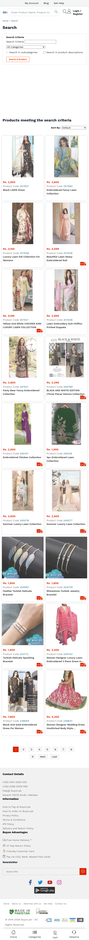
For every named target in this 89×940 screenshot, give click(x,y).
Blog (46, 3)
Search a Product (18, 59)
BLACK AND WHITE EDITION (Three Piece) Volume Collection (66, 226)
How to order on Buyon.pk (18, 437)
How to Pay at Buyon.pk (16, 432)
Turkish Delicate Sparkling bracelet (18, 327)
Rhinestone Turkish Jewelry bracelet (63, 302)
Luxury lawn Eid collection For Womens (21, 175)
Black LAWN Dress (14, 148)
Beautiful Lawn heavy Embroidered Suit (59, 175)
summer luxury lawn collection (66, 274)
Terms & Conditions (14, 445)
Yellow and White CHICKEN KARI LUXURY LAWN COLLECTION (22, 200)
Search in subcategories (23, 52)
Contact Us (60, 521)
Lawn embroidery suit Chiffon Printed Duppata (64, 200)
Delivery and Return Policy (18, 454)
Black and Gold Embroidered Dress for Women (20, 352)
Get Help (59, 3)
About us (16, 521)
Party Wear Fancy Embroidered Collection (21, 226)
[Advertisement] (44, 92)
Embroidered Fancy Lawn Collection (62, 150)
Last (54, 382)
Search (14, 21)
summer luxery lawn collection (22, 274)
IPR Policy (8, 450)
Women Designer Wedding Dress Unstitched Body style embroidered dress (66, 352)
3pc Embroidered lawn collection (60, 251)
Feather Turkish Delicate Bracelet (17, 302)
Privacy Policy (10, 441)
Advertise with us (32, 521)
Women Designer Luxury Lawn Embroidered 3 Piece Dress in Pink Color (64, 327)
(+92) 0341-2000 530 (15, 408)
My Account (31, 3)
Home (5, 21)
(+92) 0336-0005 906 (15, 412)
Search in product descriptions (64, 52)
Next (42, 382)
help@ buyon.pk (12, 416)
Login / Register (78, 12)
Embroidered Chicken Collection (22, 249)
